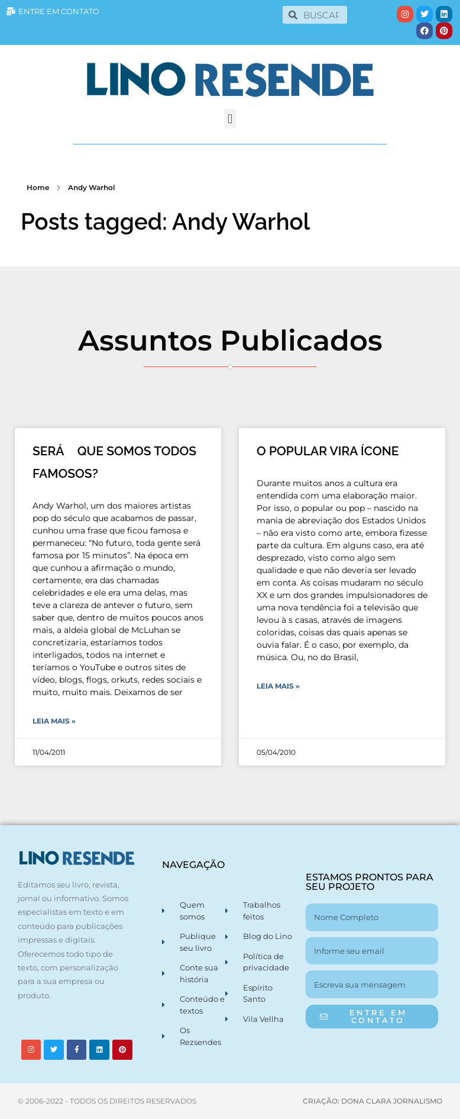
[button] (229, 118)
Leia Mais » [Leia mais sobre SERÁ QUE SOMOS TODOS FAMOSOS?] (54, 720)
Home (38, 187)
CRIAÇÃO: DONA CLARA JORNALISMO (372, 1101)
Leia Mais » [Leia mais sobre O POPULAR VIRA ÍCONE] (278, 685)
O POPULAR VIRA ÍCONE (328, 450)
